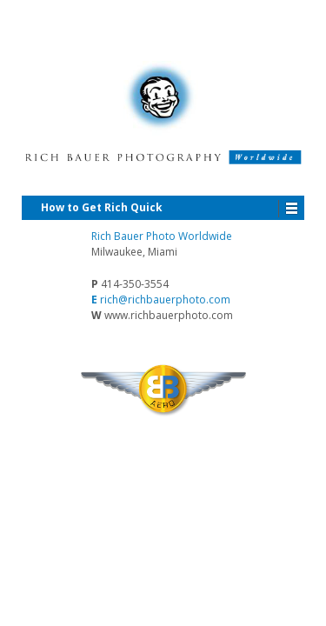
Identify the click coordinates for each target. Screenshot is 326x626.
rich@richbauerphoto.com (165, 299)
